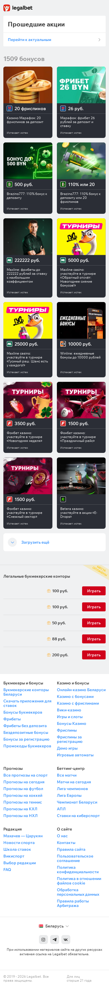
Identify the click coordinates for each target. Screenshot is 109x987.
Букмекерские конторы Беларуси (26, 692)
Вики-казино (69, 710)
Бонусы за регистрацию (26, 739)
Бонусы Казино (71, 723)
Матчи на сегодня (74, 781)
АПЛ (61, 808)
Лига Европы (69, 795)
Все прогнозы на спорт (25, 775)
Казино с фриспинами (78, 703)
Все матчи (66, 775)
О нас (62, 835)
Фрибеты (12, 718)
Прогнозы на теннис (22, 802)
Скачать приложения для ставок (27, 703)
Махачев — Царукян (23, 835)
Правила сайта (71, 849)
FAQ (7, 869)
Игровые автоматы (75, 754)
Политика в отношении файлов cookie (79, 881)
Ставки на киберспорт (78, 815)
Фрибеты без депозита (25, 725)
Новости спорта (19, 842)
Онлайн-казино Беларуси (81, 689)
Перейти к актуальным (29, 39)
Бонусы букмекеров (22, 712)
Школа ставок (17, 849)
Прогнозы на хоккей (22, 795)
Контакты (66, 842)
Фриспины (67, 730)
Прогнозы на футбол (23, 788)
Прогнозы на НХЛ (20, 815)
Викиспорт (13, 856)
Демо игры (67, 748)
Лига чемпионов (72, 788)
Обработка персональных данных (78, 892)
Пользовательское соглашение (75, 858)
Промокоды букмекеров (27, 745)
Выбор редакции (19, 862)
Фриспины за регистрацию (69, 739)
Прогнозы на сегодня (24, 781)
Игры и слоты (70, 716)
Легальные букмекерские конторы (36, 576)
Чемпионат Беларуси (77, 802)
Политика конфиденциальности (78, 869)
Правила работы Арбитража (73, 903)
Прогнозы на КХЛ (20, 808)
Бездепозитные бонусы (25, 732)
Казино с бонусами (75, 696)
